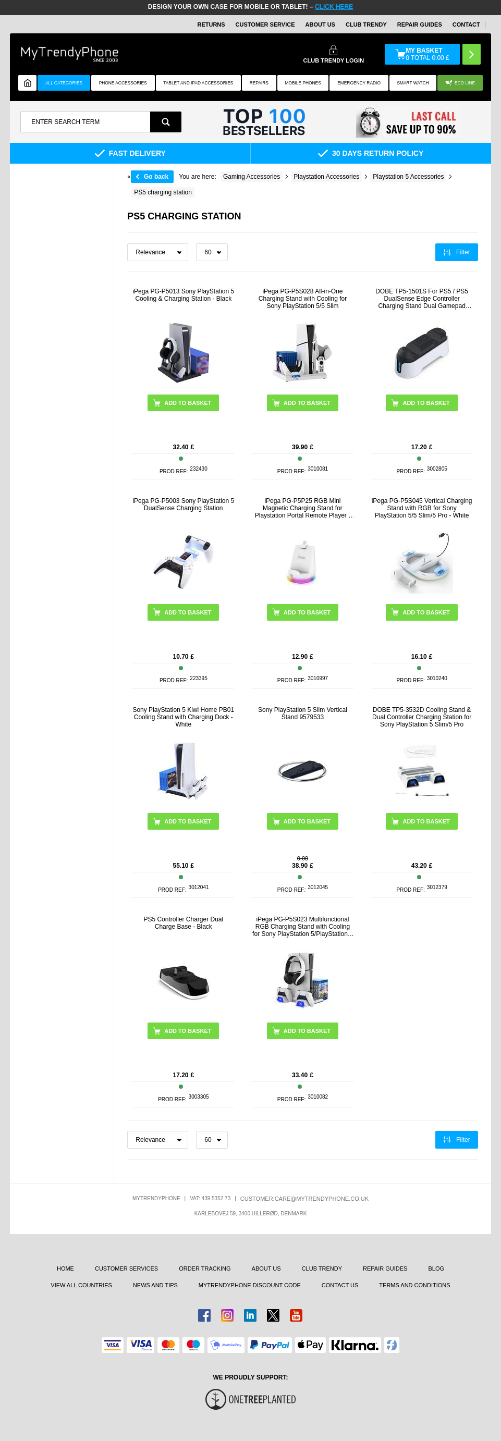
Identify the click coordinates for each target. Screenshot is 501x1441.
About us (266, 1268)
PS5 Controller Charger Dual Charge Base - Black (183, 923)
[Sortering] (157, 252)
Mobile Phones (303, 82)
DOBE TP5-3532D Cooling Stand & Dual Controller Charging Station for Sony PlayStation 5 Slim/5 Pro (421, 717)
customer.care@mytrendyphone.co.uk (304, 1199)
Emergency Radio (359, 82)
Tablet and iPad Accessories (198, 82)
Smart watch (413, 82)
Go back (156, 176)
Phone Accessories (123, 82)
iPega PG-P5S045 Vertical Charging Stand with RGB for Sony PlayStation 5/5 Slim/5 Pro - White (422, 508)
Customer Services (126, 1268)
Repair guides (419, 24)
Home (65, 1268)
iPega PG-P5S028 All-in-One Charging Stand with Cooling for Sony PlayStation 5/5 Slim (303, 299)
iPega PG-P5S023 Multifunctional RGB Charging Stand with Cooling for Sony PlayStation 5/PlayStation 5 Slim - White (302, 927)
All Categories (63, 82)
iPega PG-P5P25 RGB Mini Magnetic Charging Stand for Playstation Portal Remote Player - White (302, 508)
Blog (436, 1268)
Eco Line (460, 83)
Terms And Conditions (414, 1285)
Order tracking (204, 1268)
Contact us (340, 1285)
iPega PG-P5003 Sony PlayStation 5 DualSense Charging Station (183, 504)
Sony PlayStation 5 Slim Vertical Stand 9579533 (302, 713)
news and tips (155, 1285)
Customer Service (265, 24)
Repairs (259, 82)
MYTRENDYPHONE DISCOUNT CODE (250, 1285)
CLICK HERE (334, 6)
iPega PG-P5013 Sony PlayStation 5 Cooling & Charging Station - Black (183, 295)
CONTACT (466, 24)
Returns (211, 24)
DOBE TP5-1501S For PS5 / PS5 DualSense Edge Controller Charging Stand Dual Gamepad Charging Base (421, 299)
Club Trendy (366, 24)
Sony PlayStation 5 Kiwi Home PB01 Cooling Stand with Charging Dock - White (183, 717)
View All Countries (81, 1285)
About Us (320, 24)
